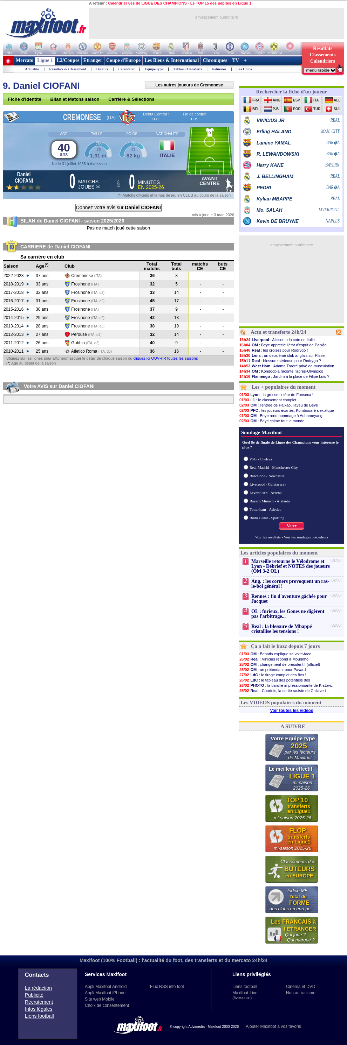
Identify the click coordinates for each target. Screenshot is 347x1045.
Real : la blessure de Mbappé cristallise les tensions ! (281, 629)
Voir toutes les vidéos (291, 710)
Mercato (24, 60)
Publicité (34, 995)
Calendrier (126, 69)
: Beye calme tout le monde (272, 421)
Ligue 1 (45, 60)
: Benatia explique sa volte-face (275, 654)
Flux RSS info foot (167, 986)
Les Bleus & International (171, 60)
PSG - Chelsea (261, 459)
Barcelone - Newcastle (267, 476)
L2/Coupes (68, 60)
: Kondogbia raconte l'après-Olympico (281, 371)
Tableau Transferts (188, 69)
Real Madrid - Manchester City (274, 467)
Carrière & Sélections (131, 99)
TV (235, 60)
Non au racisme (300, 992)
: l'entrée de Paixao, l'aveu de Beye (278, 405)
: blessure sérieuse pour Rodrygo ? (280, 361)
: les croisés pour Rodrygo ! (273, 350)
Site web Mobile (100, 999)
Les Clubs (244, 69)
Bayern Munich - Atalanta (270, 501)
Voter (292, 525)
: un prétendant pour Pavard (272, 670)
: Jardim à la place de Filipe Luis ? (284, 376)
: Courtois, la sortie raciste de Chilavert (282, 691)
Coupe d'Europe (123, 60)
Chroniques (215, 60)
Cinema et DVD (300, 986)
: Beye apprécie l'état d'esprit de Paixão (283, 345)
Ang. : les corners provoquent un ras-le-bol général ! (290, 584)
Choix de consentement (107, 1005)
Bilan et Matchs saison (74, 99)
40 (63, 149)
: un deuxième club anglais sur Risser (282, 355)
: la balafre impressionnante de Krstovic (286, 685)
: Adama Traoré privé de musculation (286, 366)
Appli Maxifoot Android (106, 986)
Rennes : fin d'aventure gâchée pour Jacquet (289, 599)
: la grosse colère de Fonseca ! (276, 395)
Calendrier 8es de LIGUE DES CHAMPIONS (147, 3)
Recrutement (39, 1002)
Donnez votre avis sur (118, 207)
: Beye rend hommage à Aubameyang (280, 416)
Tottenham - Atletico (265, 509)
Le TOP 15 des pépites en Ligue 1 (220, 3)
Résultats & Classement (67, 69)
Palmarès (219, 69)
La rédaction (38, 988)
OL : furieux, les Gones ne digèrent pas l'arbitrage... (288, 614)
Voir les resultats (268, 537)
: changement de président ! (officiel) (279, 664)
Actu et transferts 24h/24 (278, 332)
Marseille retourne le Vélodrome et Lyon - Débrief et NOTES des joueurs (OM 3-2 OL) (290, 566)
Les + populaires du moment (283, 387)
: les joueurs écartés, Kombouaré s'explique (286, 410)
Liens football (39, 1016)
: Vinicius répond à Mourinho (273, 659)
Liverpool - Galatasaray (268, 484)
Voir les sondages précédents (306, 537)
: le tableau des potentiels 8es (274, 680)
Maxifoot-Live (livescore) (244, 995)
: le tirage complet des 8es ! (272, 675)
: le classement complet (267, 400)
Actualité (32, 69)
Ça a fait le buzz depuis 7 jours (285, 646)
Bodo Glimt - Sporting (267, 518)
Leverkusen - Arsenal (266, 492)
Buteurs (102, 69)
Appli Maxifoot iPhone (105, 992)
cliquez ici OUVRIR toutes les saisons (165, 358)
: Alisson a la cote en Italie (277, 340)
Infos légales (39, 1009)
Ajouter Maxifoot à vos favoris (273, 1026)
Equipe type (154, 69)
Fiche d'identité (24, 99)
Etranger (92, 60)
